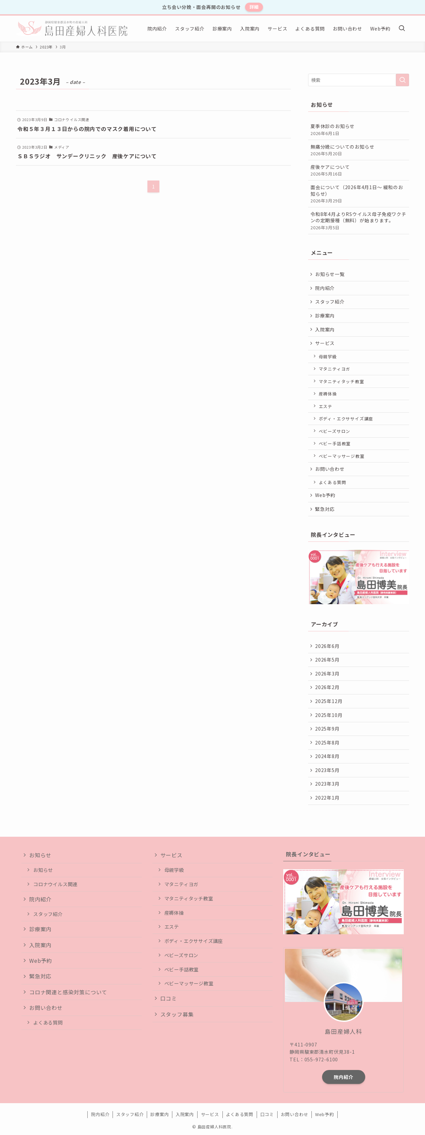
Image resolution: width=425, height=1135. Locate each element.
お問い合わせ (330, 468)
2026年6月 (327, 646)
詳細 (254, 7)
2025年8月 (327, 742)
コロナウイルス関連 (55, 884)
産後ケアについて (358, 170)
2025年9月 (327, 728)
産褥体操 (328, 393)
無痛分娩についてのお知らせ (358, 150)
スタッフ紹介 (330, 301)
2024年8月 (327, 756)
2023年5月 (327, 770)
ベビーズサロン (335, 431)
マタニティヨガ (335, 369)
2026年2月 (327, 687)
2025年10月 (328, 715)
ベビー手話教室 (335, 443)
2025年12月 (328, 701)
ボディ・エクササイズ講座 (346, 418)
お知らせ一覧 (330, 274)
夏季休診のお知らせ (358, 129)
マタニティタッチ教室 (341, 381)
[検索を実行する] (402, 80)
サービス (325, 343)
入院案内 (325, 329)
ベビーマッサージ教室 (342, 456)
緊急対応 (325, 509)
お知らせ (40, 855)
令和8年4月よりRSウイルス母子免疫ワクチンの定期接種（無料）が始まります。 (358, 221)
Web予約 (325, 495)
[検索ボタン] (401, 28)
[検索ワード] (358, 80)
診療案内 (325, 315)
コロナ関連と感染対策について (68, 992)
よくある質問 (332, 482)
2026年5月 (327, 659)
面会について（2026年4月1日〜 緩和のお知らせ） (358, 194)
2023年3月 (327, 783)
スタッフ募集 (177, 1014)
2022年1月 (327, 797)
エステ (325, 406)
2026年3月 (327, 673)
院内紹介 (325, 288)
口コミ (168, 998)
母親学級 (328, 356)
